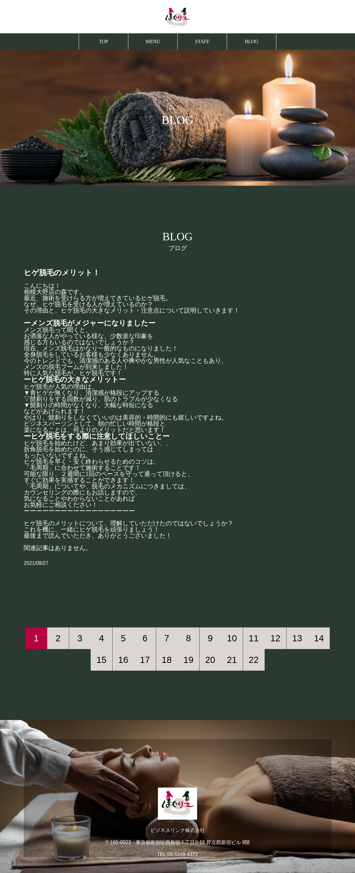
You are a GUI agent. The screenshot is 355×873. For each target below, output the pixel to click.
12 (275, 638)
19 (188, 660)
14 (319, 638)
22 (253, 660)
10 (232, 638)
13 (297, 638)
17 (145, 660)
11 (253, 638)
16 (123, 660)
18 (166, 660)
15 (101, 660)
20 (210, 660)
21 (232, 660)
